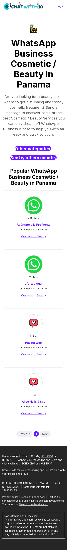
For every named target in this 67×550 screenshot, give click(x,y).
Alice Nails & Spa (33, 401)
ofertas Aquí (33, 283)
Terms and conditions (33, 497)
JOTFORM (47, 456)
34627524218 (10, 490)
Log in (60, 6)
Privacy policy (10, 497)
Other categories (33, 148)
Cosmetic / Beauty (33, 236)
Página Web (33, 342)
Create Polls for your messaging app (23, 470)
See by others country (33, 157)
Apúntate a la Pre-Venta (34, 224)
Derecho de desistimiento (33, 504)
